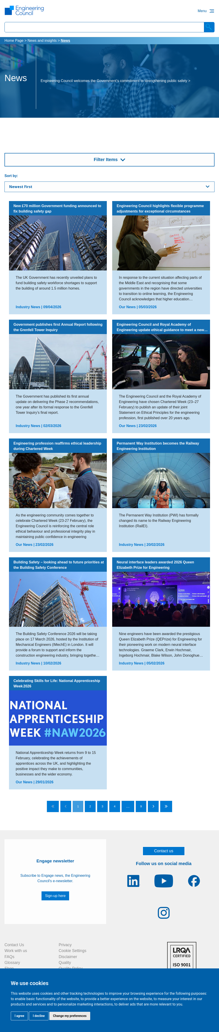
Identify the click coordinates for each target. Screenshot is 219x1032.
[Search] (209, 27)
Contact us (163, 851)
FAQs (9, 956)
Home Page (14, 40)
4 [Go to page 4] (114, 806)
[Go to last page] (166, 806)
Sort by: (11, 176)
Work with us (15, 950)
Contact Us (14, 945)
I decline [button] (39, 1016)
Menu (202, 11)
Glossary (12, 962)
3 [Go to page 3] (102, 806)
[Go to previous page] (65, 806)
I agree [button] (19, 1016)
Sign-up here (55, 896)
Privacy (65, 945)
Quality (65, 962)
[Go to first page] (53, 806)
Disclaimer (68, 956)
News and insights (42, 40)
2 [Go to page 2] (90, 806)
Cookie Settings (72, 950)
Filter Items (106, 159)
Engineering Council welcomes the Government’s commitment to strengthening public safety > (115, 81)
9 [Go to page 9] (141, 806)
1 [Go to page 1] (78, 806)
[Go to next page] (153, 806)
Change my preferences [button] (69, 1016)
